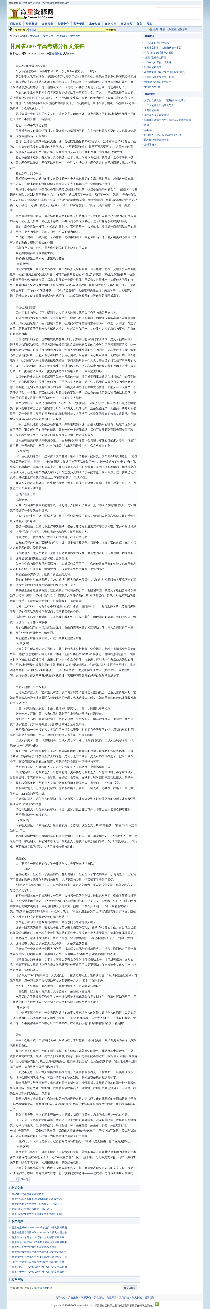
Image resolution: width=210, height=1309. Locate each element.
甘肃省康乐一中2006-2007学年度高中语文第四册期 (39, 1227)
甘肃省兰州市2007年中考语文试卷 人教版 (34, 1247)
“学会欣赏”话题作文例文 (157, 82)
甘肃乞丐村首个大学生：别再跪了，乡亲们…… (38, 1204)
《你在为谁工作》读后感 (157, 62)
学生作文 (75, 36)
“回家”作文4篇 (152, 87)
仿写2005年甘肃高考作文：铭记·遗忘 (32, 1209)
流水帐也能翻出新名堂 (156, 139)
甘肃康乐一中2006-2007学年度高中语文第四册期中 (39, 1242)
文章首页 (48, 36)
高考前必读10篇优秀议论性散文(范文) (164, 72)
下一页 (24, 1179)
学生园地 (62, 36)
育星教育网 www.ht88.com (31, 13)
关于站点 (60, 1297)
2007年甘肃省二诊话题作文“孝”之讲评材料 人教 (38, 1262)
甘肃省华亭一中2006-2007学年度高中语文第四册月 (39, 1271)
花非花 (148, 129)
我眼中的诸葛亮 (152, 67)
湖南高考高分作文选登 (156, 115)
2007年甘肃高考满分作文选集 (28, 1194)
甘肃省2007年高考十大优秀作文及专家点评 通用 (38, 1237)
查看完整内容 (44, 1287)
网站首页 (35, 36)
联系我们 (86, 1297)
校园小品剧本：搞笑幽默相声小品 (162, 47)
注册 (162, 29)
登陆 (155, 29)
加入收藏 (137, 1297)
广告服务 (73, 1297)
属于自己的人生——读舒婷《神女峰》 (165, 100)
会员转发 (57, 53)
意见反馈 (124, 1297)
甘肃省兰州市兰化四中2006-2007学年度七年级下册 (39, 1257)
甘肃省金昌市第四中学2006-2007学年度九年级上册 (39, 1232)
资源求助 (182, 29)
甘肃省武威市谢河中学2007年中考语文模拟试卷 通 (39, 1252)
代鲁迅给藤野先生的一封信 (159, 77)
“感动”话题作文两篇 (155, 57)
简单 (146, 125)
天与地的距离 (151, 110)
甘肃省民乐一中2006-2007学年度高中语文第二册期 (39, 1266)
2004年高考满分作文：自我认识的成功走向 (167, 120)
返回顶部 (149, 1297)
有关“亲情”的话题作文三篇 (158, 52)
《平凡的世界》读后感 (156, 42)
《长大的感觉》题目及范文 (159, 105)
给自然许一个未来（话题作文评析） (164, 134)
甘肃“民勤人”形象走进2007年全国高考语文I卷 (37, 1199)
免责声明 (111, 1297)
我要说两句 (130, 1287)
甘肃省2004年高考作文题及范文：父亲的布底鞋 (38, 1213)
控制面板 (172, 29)
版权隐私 (99, 1297)
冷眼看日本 (150, 144)
